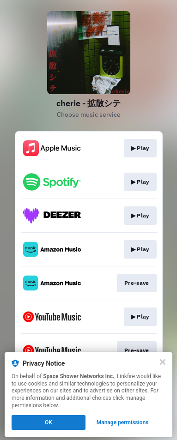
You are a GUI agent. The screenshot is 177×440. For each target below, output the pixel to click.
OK (48, 422)
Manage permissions (123, 422)
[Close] (162, 362)
